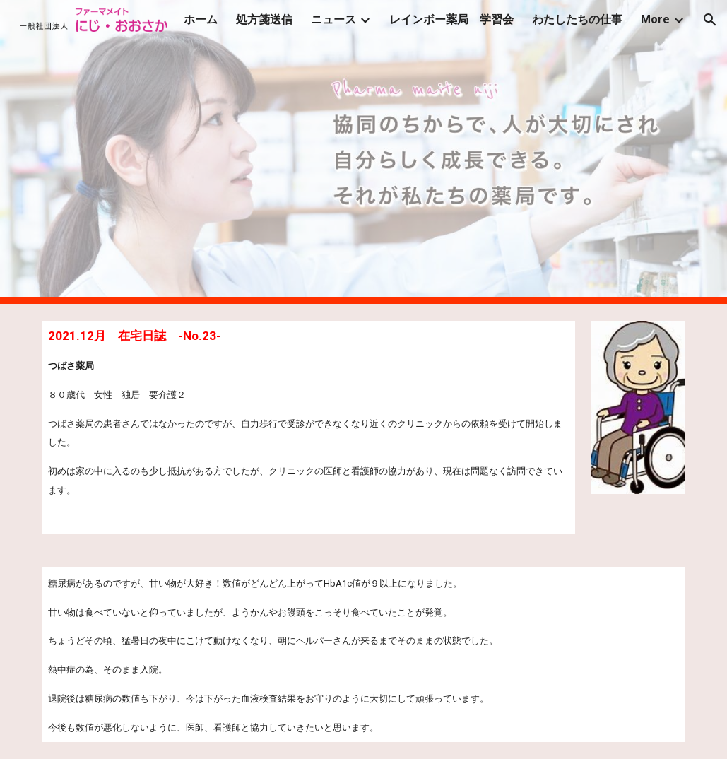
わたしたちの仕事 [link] (577, 19)
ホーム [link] (201, 19)
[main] (308, 427)
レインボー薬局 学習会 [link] (451, 19)
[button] (710, 20)
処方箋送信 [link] (264, 19)
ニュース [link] (333, 19)
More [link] (655, 19)
